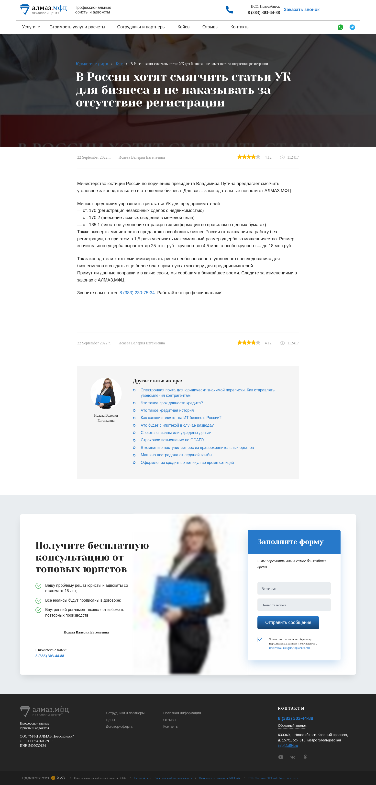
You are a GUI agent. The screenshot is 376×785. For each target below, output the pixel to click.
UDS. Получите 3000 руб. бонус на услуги (273, 778)
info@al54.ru (288, 746)
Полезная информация (182, 713)
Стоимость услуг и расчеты (77, 26)
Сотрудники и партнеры (141, 26)
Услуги (28, 26)
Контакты (240, 26)
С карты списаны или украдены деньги (176, 433)
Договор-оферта (119, 726)
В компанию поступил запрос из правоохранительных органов (197, 447)
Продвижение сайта (35, 778)
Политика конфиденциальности (173, 778)
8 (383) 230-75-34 (137, 292)
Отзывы (210, 26)
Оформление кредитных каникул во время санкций (187, 462)
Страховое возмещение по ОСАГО (172, 440)
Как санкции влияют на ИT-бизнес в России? (181, 418)
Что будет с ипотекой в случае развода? (177, 425)
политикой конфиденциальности (289, 648)
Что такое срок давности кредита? (172, 403)
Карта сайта (141, 778)
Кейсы (183, 26)
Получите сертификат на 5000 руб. (220, 778)
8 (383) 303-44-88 (264, 12)
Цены (110, 720)
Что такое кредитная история (167, 410)
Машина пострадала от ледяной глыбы (176, 455)
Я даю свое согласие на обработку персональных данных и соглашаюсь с (287, 643)
